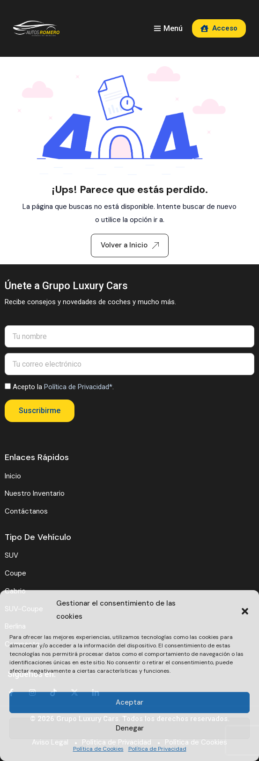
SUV (11, 555)
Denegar (130, 728)
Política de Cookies (98, 749)
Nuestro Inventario (35, 493)
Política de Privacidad (157, 749)
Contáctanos (26, 511)
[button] (245, 610)
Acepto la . (63, 387)
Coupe (15, 573)
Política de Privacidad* (78, 387)
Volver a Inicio (130, 245)
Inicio (13, 476)
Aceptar (129, 702)
